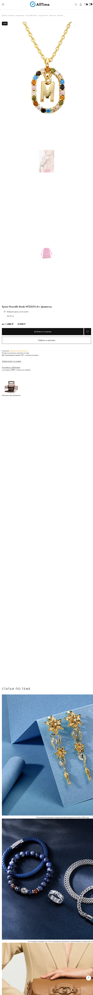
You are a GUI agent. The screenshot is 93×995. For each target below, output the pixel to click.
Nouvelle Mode (31, 15)
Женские (52, 15)
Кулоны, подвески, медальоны (13, 15)
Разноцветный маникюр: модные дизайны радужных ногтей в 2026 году (62, 817)
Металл (60, 15)
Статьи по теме (16, 689)
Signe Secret (43, 15)
